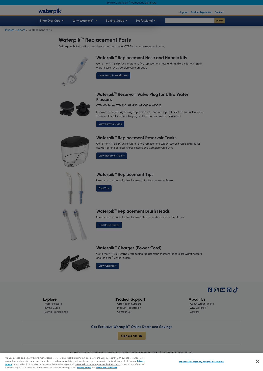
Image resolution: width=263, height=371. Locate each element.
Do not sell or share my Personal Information (97, 364)
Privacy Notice (84, 367)
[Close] (257, 361)
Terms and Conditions (106, 367)
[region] (131, 362)
